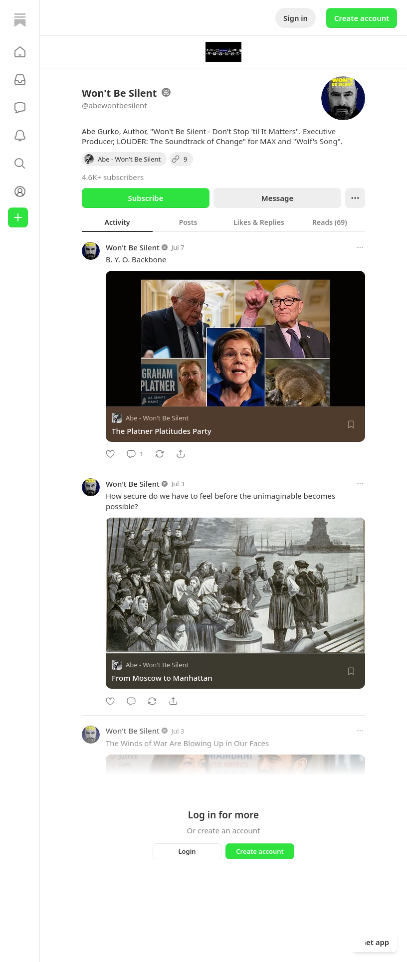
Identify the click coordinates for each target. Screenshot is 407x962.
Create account (361, 18)
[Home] (20, 20)
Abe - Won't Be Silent (157, 417)
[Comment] (135, 454)
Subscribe (145, 198)
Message (277, 198)
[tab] (117, 222)
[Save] (351, 424)
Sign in (295, 18)
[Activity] (20, 136)
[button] (20, 52)
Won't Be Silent (133, 247)
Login (187, 851)
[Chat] (20, 108)
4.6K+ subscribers (113, 177)
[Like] (110, 454)
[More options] (360, 247)
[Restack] (159, 454)
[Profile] (20, 191)
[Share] (180, 454)
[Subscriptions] (20, 80)
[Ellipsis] (355, 198)
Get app (375, 942)
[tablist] (223, 222)
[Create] (18, 217)
